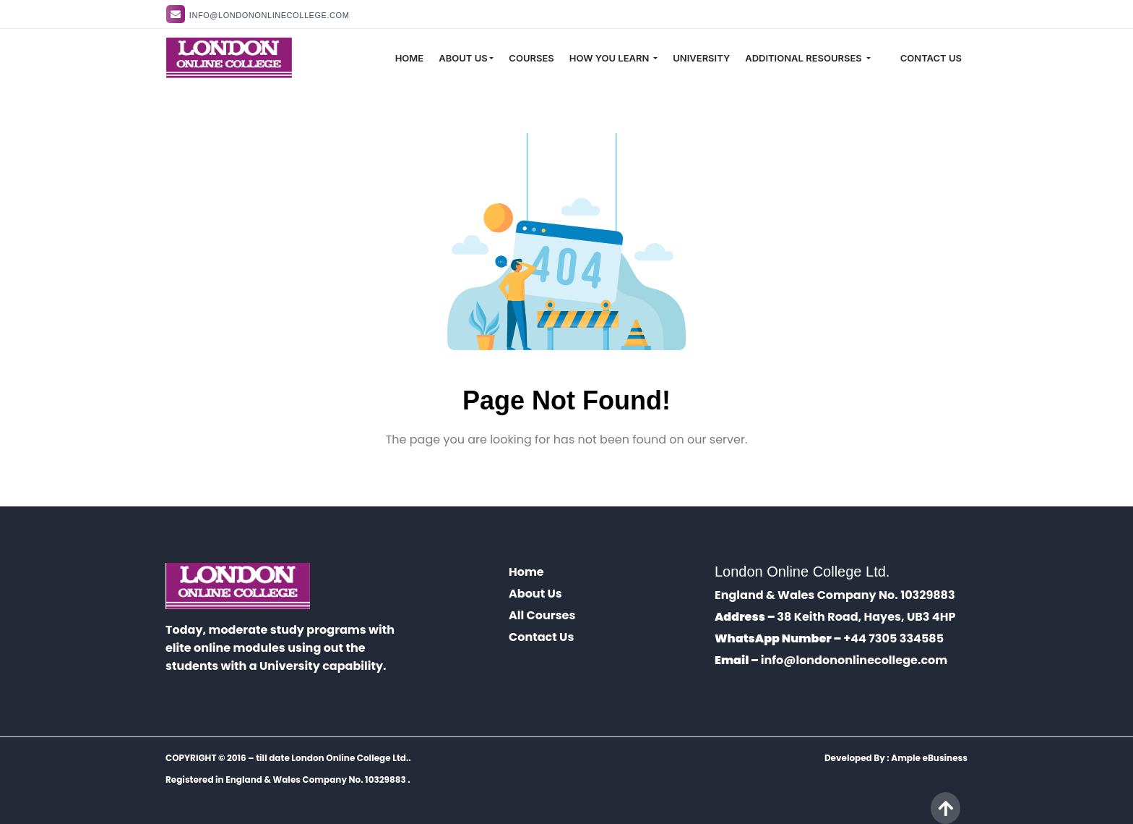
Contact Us (541, 637)
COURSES (531, 58)
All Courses (542, 615)
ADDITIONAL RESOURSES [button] (804, 58)
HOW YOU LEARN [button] (610, 58)
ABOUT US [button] (463, 58)
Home (526, 572)
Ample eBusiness (929, 758)
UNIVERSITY (701, 58)
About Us (535, 593)
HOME (409, 58)
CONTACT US (931, 58)
